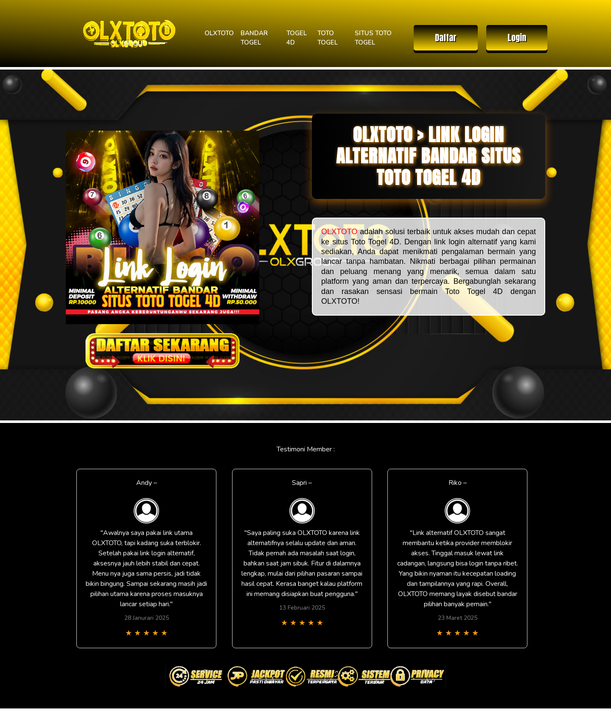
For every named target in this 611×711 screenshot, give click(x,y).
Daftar (446, 37)
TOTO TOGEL (327, 38)
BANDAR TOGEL (254, 38)
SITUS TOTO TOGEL (373, 38)
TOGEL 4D (296, 38)
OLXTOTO (219, 33)
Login (516, 37)
